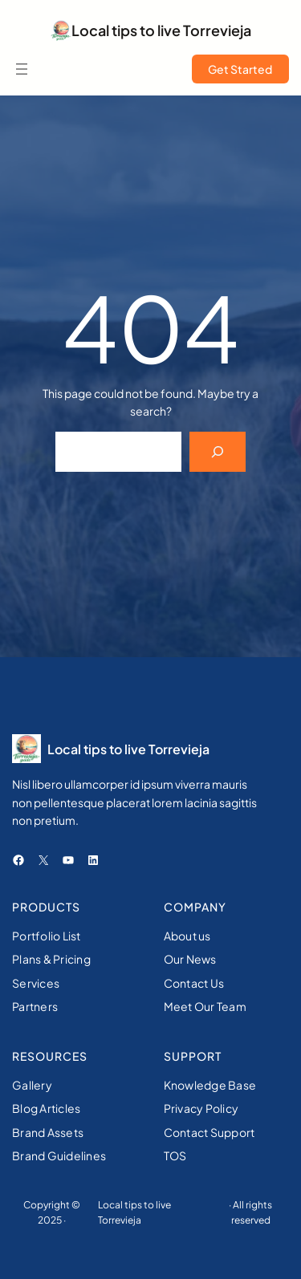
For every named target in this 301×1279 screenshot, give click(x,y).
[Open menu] (21, 69)
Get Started (240, 69)
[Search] (217, 451)
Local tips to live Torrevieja (161, 30)
